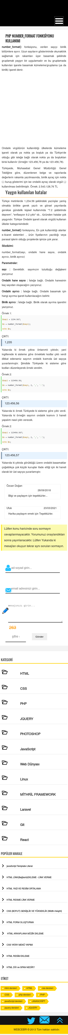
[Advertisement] (34, 109)
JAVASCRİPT (38, 1002)
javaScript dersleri (13, 1002)
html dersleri (11, 989)
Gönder (40, 637)
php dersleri (25, 996)
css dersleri (47, 989)
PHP (42, 996)
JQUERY (32, 1009)
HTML (29, 989)
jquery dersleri (12, 1009)
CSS (7, 996)
